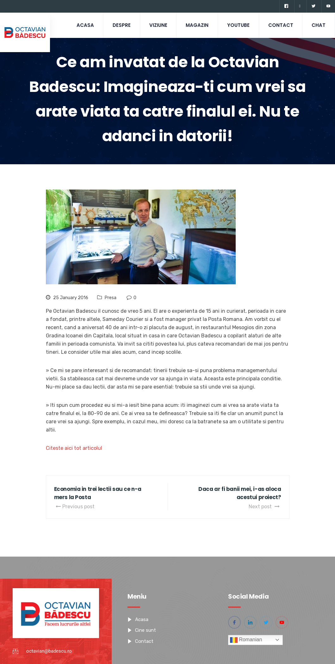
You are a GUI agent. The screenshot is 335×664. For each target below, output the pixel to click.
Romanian (246, 640)
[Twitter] (313, 6)
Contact (279, 25)
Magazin (194, 25)
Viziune (155, 25)
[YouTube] (328, 6)
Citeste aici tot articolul (74, 448)
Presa (110, 297)
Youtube (236, 25)
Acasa (80, 25)
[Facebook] (286, 6)
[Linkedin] (299, 6)
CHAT (318, 25)
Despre (118, 25)
